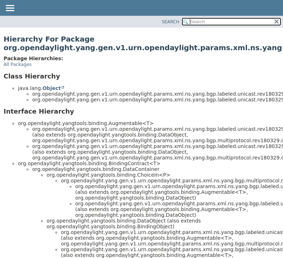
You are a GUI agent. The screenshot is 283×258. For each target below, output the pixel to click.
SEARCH (170, 21)
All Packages (18, 64)
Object (51, 88)
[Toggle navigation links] (10, 9)
